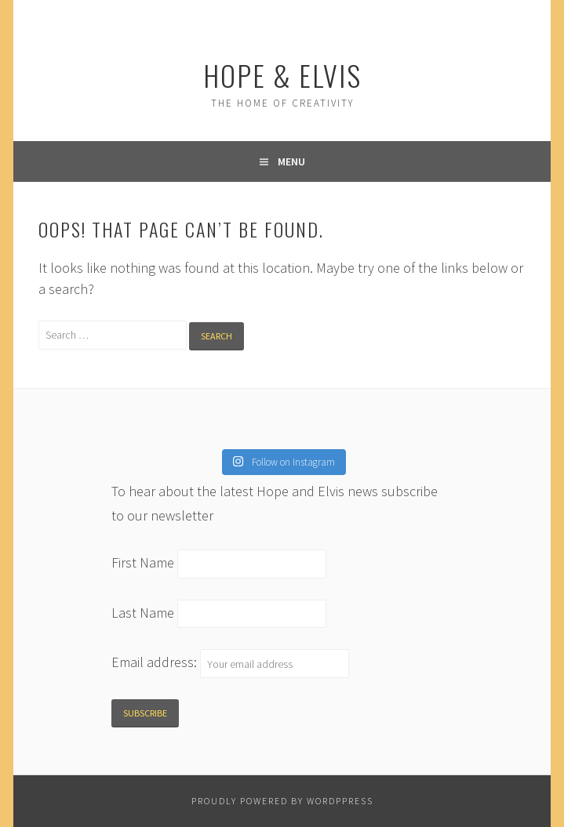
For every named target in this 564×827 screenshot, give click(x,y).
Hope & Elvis (282, 75)
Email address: (155, 663)
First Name (142, 562)
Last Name (142, 613)
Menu (291, 161)
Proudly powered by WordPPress (282, 801)
